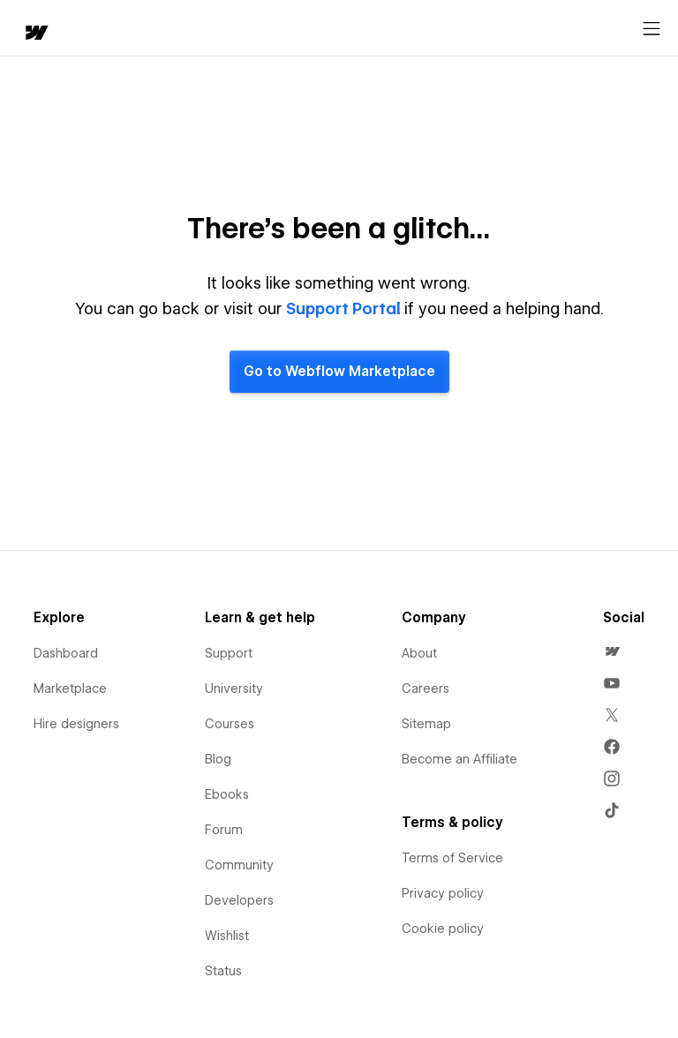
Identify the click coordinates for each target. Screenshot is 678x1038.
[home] (35, 34)
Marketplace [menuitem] (70, 688)
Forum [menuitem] (224, 830)
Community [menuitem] (239, 865)
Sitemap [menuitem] (426, 724)
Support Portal (345, 308)
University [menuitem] (234, 688)
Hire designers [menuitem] (76, 724)
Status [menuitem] (223, 971)
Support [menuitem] (228, 653)
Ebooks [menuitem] (227, 794)
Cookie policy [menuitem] (443, 928)
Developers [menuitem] (239, 900)
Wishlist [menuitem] (227, 936)
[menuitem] (612, 651)
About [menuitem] (419, 653)
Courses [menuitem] (229, 724)
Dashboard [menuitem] (66, 653)
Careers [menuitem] (425, 688)
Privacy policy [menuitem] (443, 893)
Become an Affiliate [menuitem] (459, 759)
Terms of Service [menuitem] (452, 858)
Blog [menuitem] (218, 759)
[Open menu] (651, 29)
